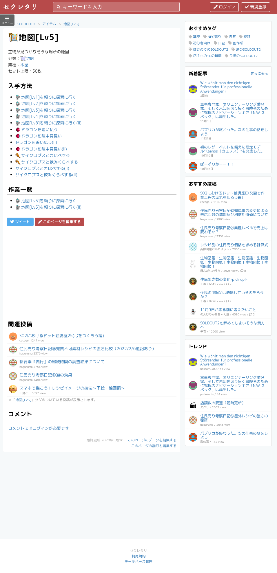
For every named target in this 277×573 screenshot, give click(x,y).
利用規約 (138, 556)
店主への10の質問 (205, 55)
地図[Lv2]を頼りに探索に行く (45, 103)
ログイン (224, 7)
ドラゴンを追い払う (36, 129)
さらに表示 (259, 73)
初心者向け (199, 43)
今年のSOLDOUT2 (241, 55)
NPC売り (212, 36)
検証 (244, 36)
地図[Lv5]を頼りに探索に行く (45, 200)
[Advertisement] (91, 272)
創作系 (235, 43)
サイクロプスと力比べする (42, 155)
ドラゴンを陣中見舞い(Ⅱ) (41, 149)
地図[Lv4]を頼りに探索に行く (45, 116)
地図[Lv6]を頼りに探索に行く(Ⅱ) (48, 123)
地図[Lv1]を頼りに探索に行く (45, 97)
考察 (230, 36)
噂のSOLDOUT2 (246, 49)
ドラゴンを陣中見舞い (38, 136)
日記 (219, 43)
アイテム (49, 23)
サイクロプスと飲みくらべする (46, 162)
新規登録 (255, 7)
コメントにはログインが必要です (38, 428)
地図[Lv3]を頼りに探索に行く (45, 110)
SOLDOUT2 (26, 23)
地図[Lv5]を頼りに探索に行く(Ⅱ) (48, 207)
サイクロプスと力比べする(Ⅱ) (42, 168)
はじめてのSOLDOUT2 (208, 49)
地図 (27, 58)
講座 (194, 36)
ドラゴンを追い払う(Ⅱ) (36, 142)
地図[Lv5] (71, 23)
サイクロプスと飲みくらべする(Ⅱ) (46, 174)
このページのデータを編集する (152, 440)
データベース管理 (138, 561)
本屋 (24, 64)
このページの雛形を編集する (153, 445)
